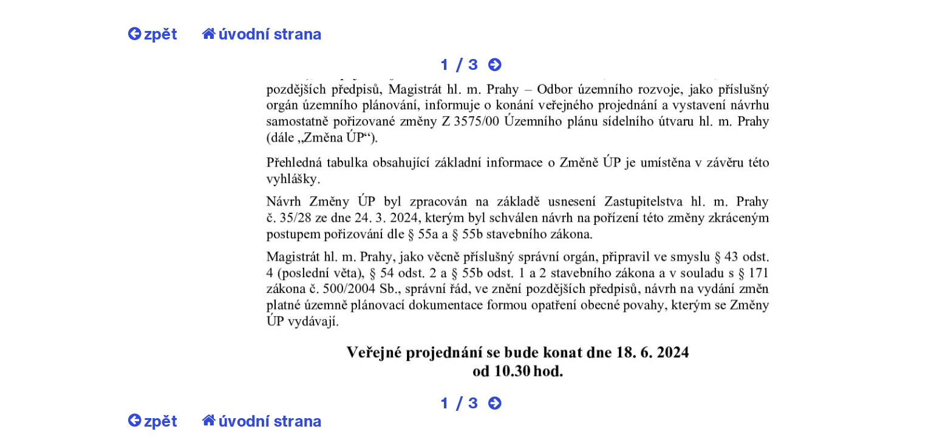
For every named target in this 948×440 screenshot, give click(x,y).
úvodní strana (262, 33)
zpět (152, 33)
